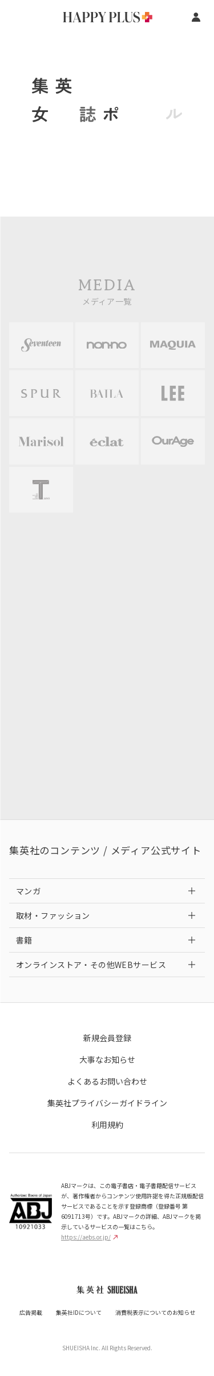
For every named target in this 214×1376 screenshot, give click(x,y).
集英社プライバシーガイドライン (107, 1103)
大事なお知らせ (107, 1059)
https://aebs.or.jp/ (89, 1237)
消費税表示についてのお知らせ (155, 1312)
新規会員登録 (107, 1038)
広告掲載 (30, 1312)
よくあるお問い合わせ (107, 1081)
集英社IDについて (79, 1312)
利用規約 (107, 1124)
